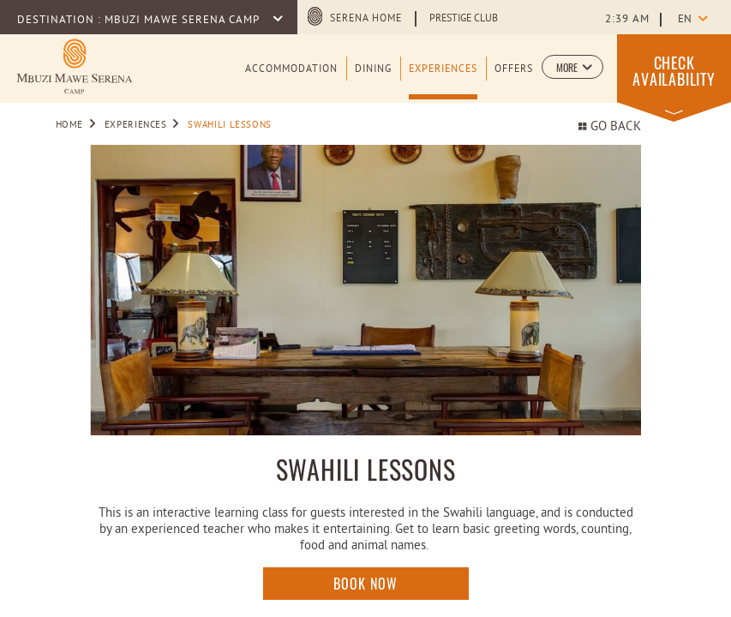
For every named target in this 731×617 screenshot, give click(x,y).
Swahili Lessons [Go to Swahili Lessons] (230, 125)
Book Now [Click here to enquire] (365, 583)
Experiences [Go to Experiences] (136, 125)
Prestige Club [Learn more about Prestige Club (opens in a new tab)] (463, 19)
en (685, 20)
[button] (572, 67)
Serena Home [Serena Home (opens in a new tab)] (366, 19)
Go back (609, 127)
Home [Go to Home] (70, 125)
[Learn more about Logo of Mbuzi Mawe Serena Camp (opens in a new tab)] (74, 66)
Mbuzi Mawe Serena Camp (183, 20)
